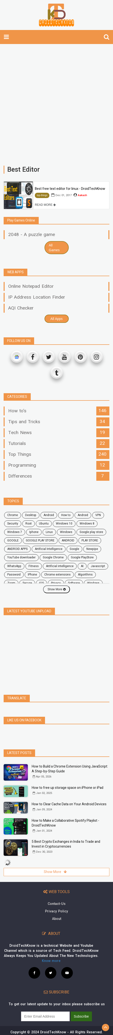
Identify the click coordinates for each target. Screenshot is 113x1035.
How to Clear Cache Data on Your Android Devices (69, 793)
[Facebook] (33, 357)
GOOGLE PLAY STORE (40, 540)
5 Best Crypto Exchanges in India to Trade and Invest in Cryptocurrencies (66, 833)
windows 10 (64, 523)
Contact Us (36, 1031)
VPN (98, 515)
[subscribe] (45, 1006)
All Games (54, 247)
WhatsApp (14, 566)
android (49, 515)
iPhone (32, 574)
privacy (56, 583)
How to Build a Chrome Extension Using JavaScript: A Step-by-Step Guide (70, 758)
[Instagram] (96, 357)
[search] (106, 37)
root (28, 523)
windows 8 (87, 523)
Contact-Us (57, 893)
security (12, 523)
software (74, 583)
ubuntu (44, 523)
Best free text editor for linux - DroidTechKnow (70, 188)
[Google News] (17, 357)
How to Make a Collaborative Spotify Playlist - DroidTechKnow (65, 812)
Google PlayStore (82, 557)
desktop (30, 515)
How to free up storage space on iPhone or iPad (67, 777)
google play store (91, 532)
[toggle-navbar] (6, 37)
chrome (12, 515)
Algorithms (85, 574)
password (14, 574)
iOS (41, 583)
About (56, 908)
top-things (42, 195)
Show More (56, 589)
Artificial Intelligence (48, 549)
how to (65, 515)
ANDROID (68, 540)
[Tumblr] (57, 373)
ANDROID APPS (17, 549)
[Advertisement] (56, 102)
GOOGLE (13, 540)
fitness (34, 566)
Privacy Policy (56, 900)
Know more (51, 950)
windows (93, 583)
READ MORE (45, 205)
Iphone (33, 532)
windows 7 (14, 532)
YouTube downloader (21, 557)
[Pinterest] (81, 357)
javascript (98, 566)
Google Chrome (53, 557)
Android (83, 515)
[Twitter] (49, 357)
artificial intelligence (60, 566)
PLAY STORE (90, 540)
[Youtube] (65, 357)
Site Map (78, 1031)
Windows (66, 532)
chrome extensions (57, 574)
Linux (49, 532)
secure (27, 583)
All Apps (56, 319)
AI (82, 566)
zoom (11, 583)
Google (74, 549)
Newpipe (92, 549)
